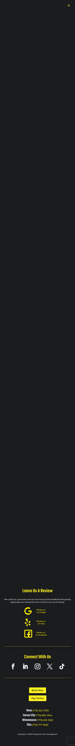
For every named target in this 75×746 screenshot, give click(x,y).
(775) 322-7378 (41, 711)
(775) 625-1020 (45, 721)
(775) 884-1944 (44, 716)
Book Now (38, 691)
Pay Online (37, 699)
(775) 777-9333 (40, 726)
